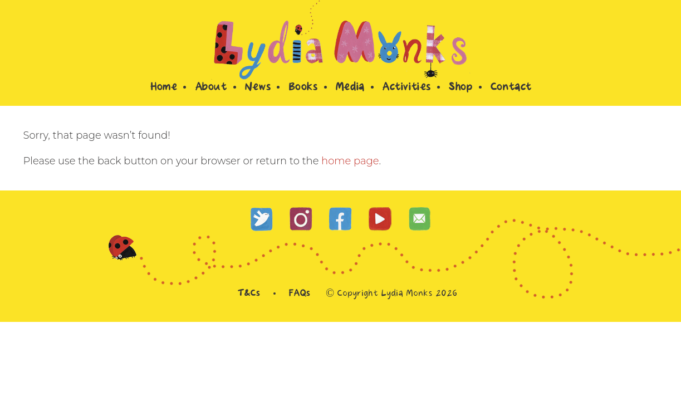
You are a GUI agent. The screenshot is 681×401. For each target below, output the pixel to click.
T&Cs (248, 293)
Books (302, 88)
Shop (460, 88)
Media (349, 88)
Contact (510, 88)
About (211, 88)
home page (350, 161)
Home (163, 88)
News (257, 88)
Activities (406, 88)
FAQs (299, 293)
